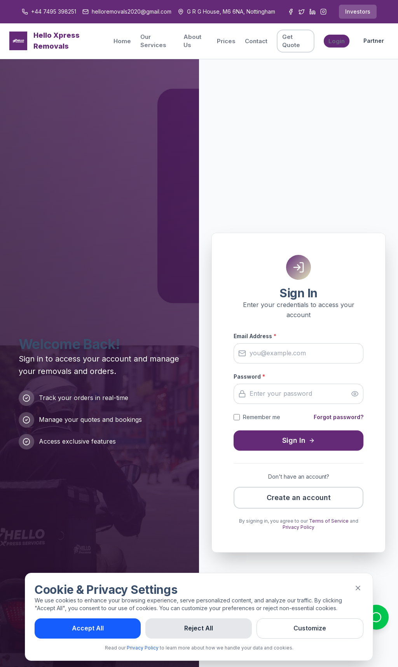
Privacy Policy (298, 527)
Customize (309, 628)
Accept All (88, 628)
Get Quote (291, 41)
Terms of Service (329, 521)
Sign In (298, 440)
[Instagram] (323, 12)
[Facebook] (291, 12)
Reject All (198, 628)
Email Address (255, 336)
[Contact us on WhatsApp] (376, 617)
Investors (357, 11)
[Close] (358, 588)
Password (249, 376)
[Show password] (355, 394)
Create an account (299, 497)
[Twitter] (301, 12)
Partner (373, 40)
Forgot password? (338, 417)
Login (336, 41)
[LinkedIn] (312, 12)
